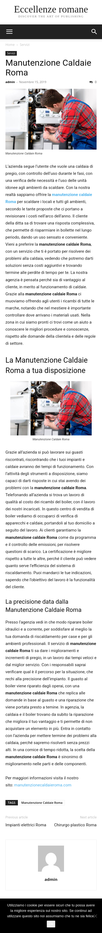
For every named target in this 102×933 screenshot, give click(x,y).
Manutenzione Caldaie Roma (48, 68)
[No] (95, 916)
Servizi (25, 44)
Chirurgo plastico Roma (75, 825)
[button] (94, 31)
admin (10, 82)
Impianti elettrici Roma (25, 825)
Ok (51, 924)
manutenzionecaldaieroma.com (42, 785)
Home (10, 44)
